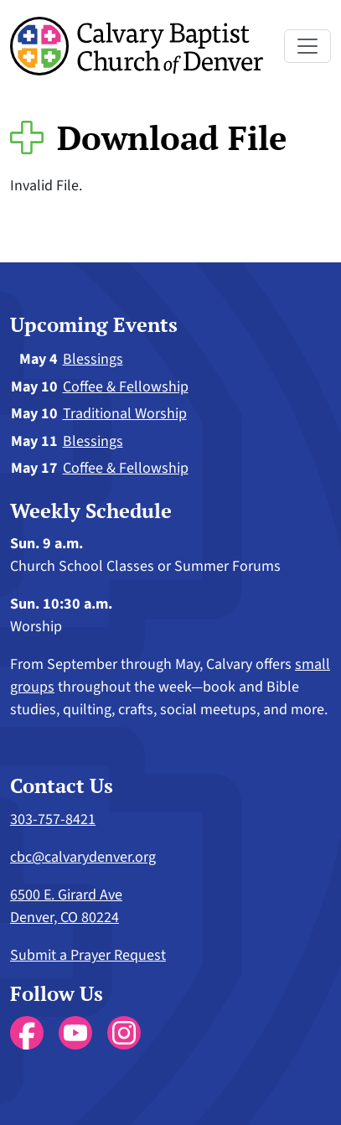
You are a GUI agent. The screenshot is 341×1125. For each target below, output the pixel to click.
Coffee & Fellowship (126, 386)
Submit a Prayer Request (88, 955)
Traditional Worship (125, 413)
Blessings (93, 359)
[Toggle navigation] (307, 46)
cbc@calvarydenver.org (83, 857)
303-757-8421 (53, 819)
